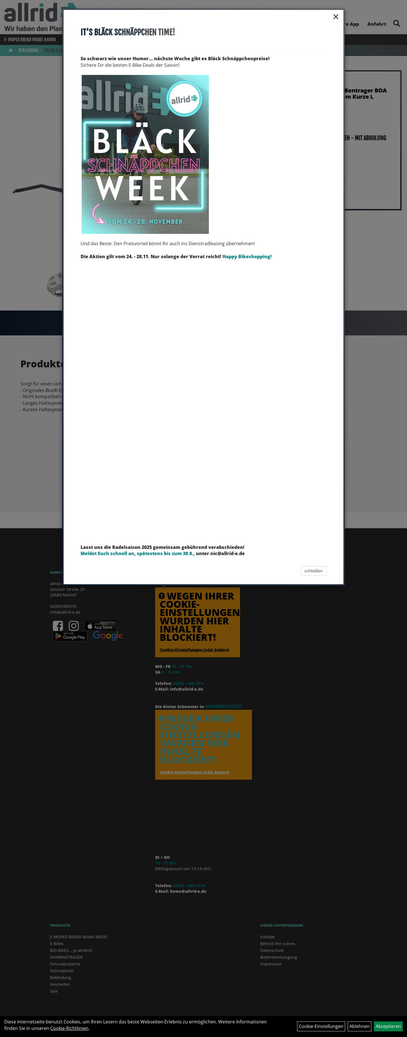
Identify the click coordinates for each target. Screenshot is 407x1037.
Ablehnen (359, 1026)
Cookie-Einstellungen (321, 1026)
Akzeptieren (388, 1026)
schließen (313, 571)
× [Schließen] (336, 16)
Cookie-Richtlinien (69, 1028)
